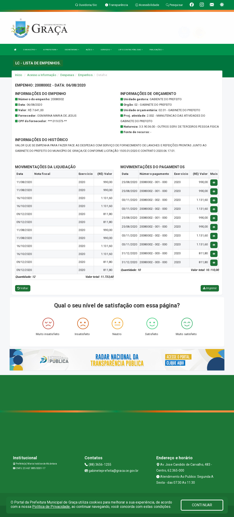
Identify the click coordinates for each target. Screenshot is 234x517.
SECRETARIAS (72, 50)
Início (18, 75)
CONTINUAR (202, 505)
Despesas (67, 75)
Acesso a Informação (41, 75)
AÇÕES (90, 50)
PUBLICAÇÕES (156, 50)
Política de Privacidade (51, 506)
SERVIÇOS (106, 50)
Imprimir (210, 288)
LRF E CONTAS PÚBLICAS (130, 50)
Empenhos (85, 75)
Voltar (22, 288)
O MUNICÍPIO (30, 50)
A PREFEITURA (50, 50)
